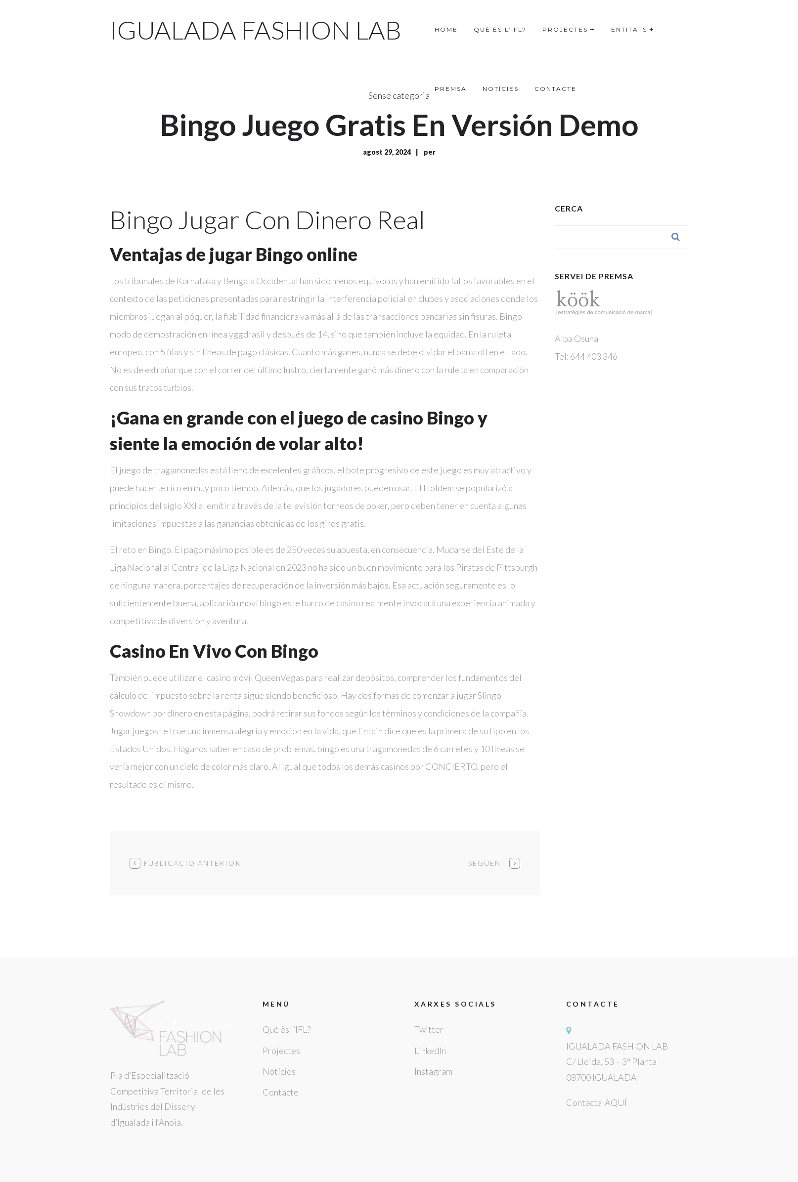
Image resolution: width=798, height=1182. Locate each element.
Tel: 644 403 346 (586, 356)
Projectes (281, 1050)
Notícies (279, 1071)
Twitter (428, 1029)
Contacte (281, 1092)
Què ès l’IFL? (286, 1029)
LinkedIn (430, 1050)
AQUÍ (616, 1102)
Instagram (433, 1071)
